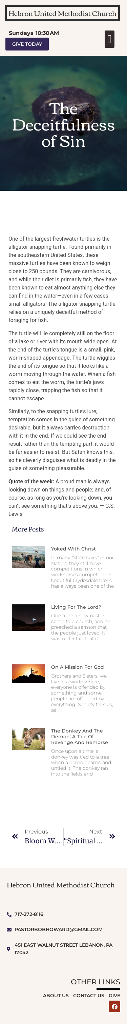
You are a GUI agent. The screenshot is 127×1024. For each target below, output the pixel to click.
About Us (56, 995)
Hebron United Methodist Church (62, 12)
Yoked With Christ (73, 549)
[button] (109, 39)
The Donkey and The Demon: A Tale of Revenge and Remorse (79, 736)
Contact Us (88, 995)
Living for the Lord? (76, 607)
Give (114, 995)
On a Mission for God (77, 667)
